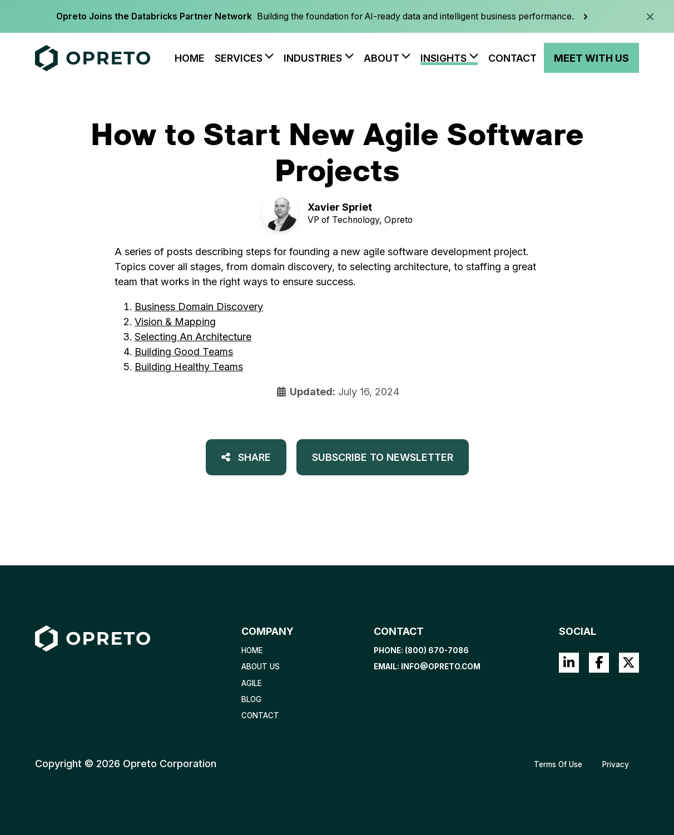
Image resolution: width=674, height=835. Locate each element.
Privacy (615, 764)
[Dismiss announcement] (650, 17)
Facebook (599, 663)
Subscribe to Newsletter (382, 457)
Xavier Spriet (340, 207)
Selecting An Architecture (193, 336)
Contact (512, 58)
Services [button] (238, 58)
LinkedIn (569, 663)
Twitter (629, 663)
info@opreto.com (440, 666)
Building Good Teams (184, 351)
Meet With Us (591, 58)
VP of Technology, (345, 220)
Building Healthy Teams (189, 366)
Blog (251, 699)
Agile (251, 683)
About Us (260, 666)
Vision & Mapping (175, 321)
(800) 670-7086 (437, 650)
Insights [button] (443, 58)
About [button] (381, 58)
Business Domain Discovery (199, 306)
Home (190, 58)
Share (246, 457)
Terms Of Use (558, 764)
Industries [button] (313, 58)
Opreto (398, 220)
